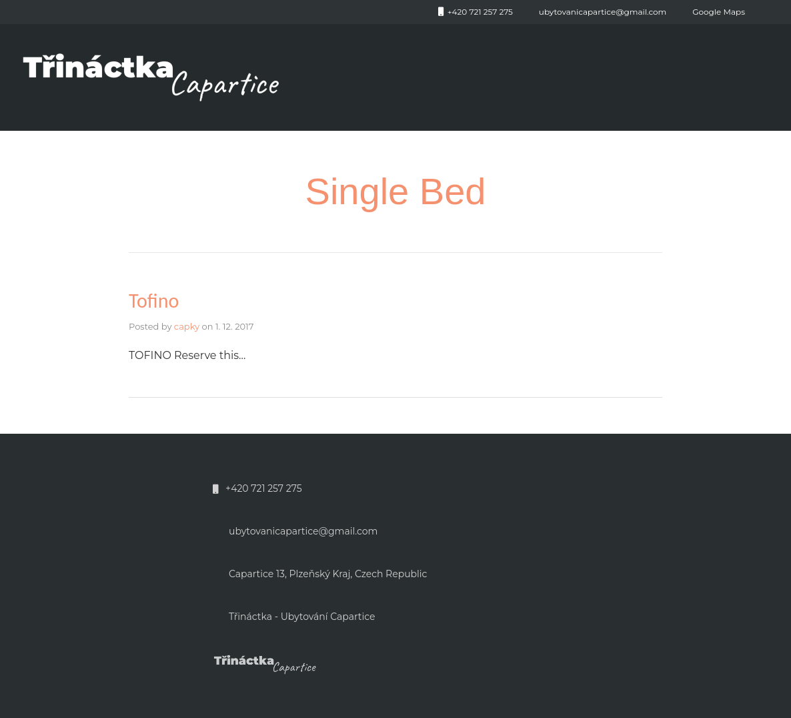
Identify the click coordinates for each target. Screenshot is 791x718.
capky (186, 326)
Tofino (154, 300)
